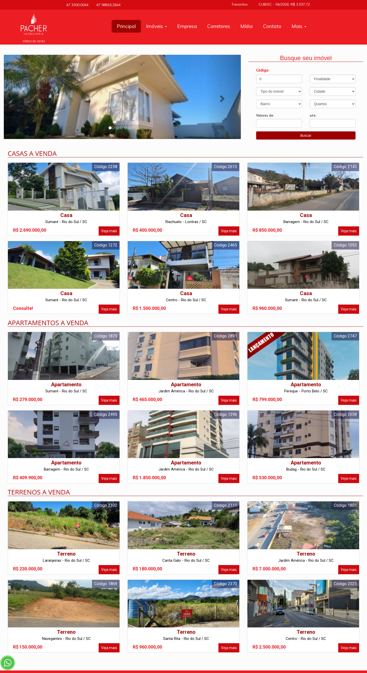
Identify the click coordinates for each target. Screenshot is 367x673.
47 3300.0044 (76, 5)
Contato (272, 26)
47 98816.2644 (107, 5)
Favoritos (241, 4)
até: (313, 115)
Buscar (305, 135)
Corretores (218, 26)
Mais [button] (299, 26)
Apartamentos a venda (48, 322)
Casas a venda (32, 153)
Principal (126, 26)
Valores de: (265, 115)
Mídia (246, 26)
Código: (262, 70)
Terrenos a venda (39, 492)
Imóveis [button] (156, 26)
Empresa (187, 26)
